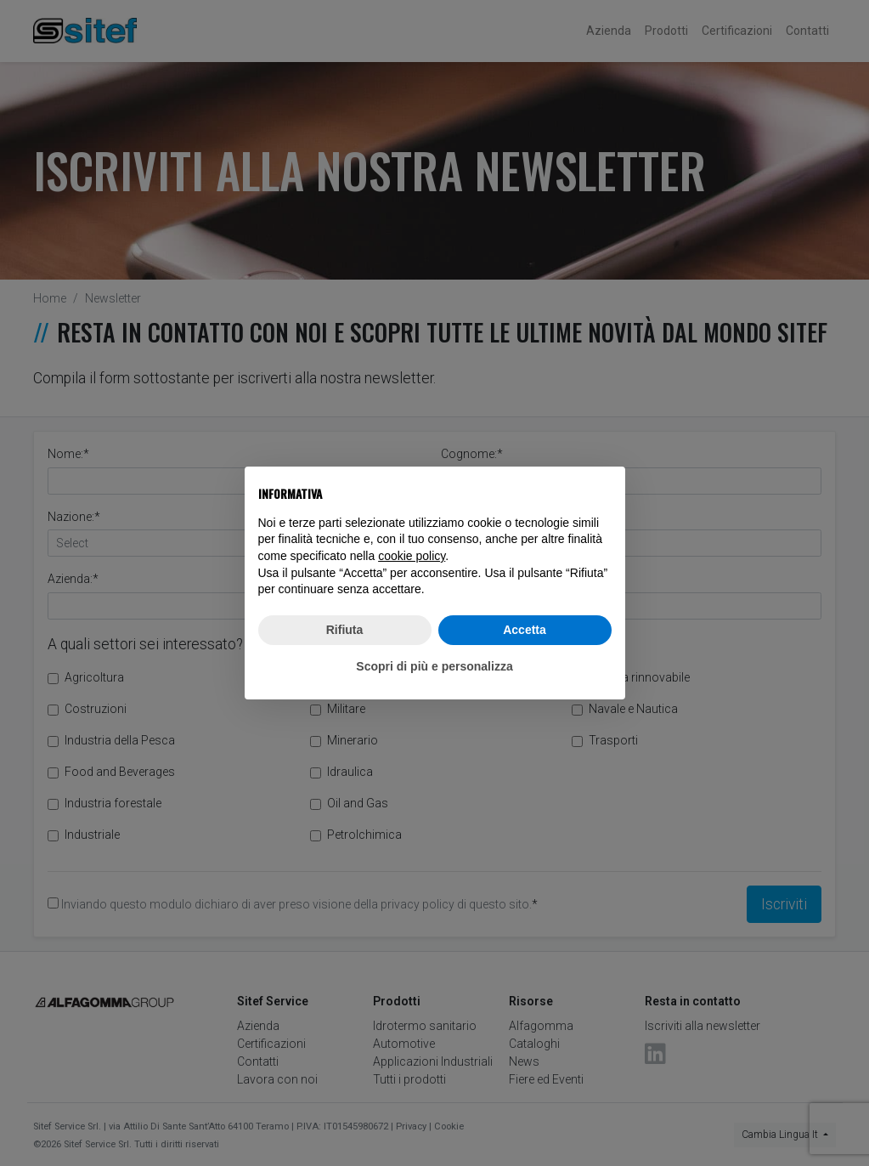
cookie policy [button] (411, 556)
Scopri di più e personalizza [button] (434, 666)
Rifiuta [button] (345, 630)
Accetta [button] (524, 630)
